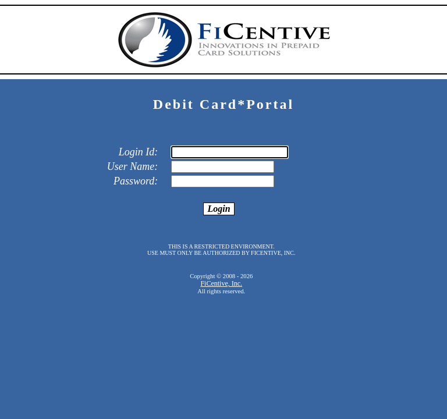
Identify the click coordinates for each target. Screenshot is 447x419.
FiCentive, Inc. (221, 283)
